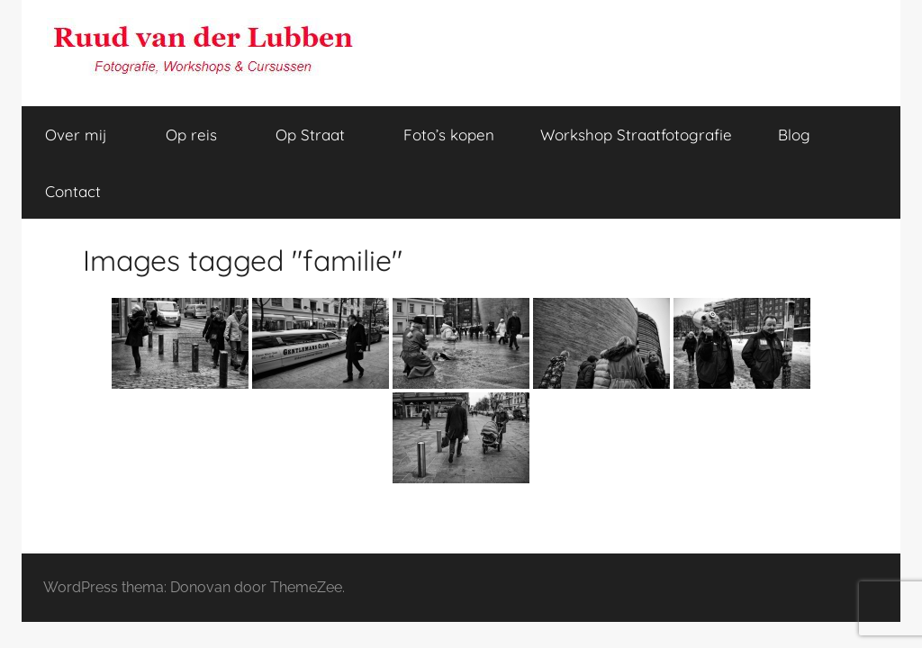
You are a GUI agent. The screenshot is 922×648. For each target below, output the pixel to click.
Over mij (86, 134)
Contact (73, 191)
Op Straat (320, 134)
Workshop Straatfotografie (636, 134)
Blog (794, 134)
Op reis (201, 134)
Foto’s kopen (448, 134)
